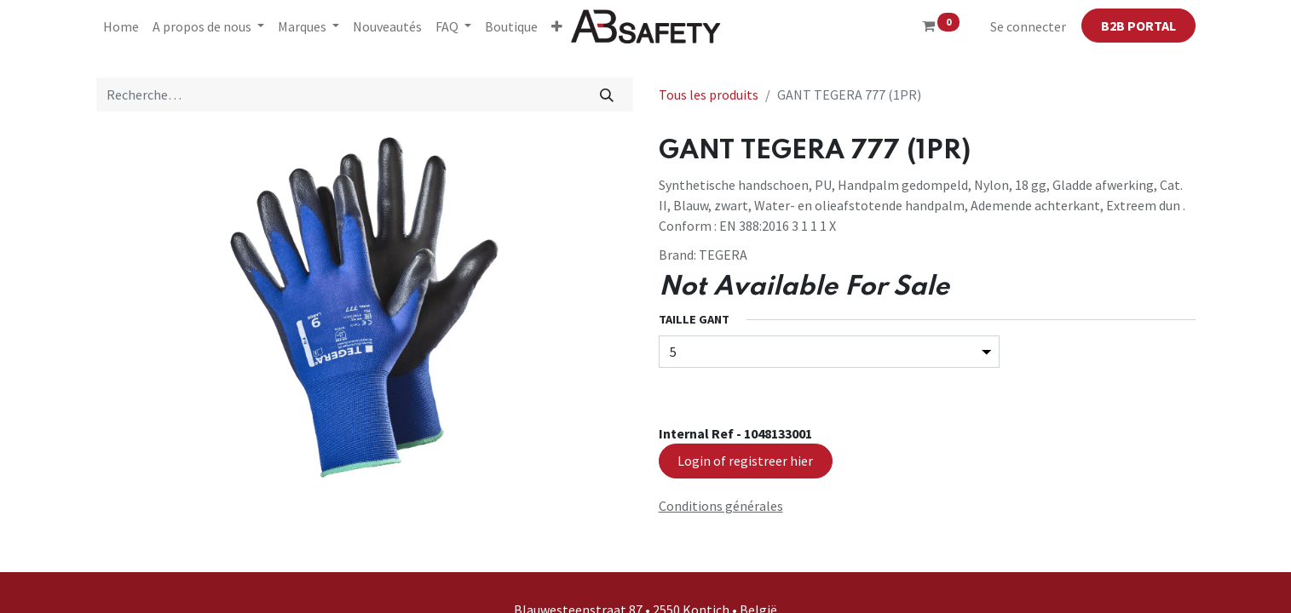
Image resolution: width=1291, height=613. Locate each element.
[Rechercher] (606, 94)
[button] (557, 26)
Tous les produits (708, 94)
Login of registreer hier (745, 460)
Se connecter (1028, 26)
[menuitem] (121, 26)
